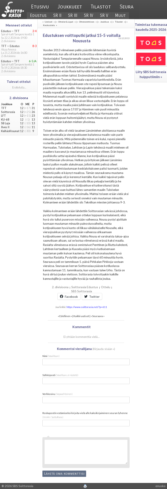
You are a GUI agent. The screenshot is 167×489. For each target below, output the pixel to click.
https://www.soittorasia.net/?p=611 (87, 306)
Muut (120, 15)
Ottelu (105, 287)
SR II (57, 15)
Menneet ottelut (19, 25)
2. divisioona (60, 287)
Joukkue (104, 21)
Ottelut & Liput (65, 21)
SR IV (88, 15)
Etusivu (40, 7)
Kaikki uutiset (81, 315)
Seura (127, 7)
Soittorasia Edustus (84, 287)
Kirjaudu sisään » (103, 349)
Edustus (38, 15)
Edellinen (64, 315)
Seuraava (97, 315)
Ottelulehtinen (86, 21)
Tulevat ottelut (19, 81)
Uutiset (48, 21)
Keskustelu (49, 25)
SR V (104, 15)
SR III (72, 15)
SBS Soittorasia (81, 291)
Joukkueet (70, 7)
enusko (160, 486)
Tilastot (101, 7)
